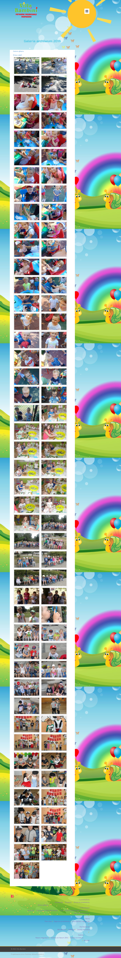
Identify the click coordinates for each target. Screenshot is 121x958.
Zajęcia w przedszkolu (62, 921)
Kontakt (87, 940)
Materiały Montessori (82, 913)
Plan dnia (48, 921)
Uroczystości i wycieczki (81, 921)
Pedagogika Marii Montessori (47, 911)
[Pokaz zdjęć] (17, 55)
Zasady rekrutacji (83, 930)
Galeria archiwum (76, 938)
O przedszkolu (84, 900)
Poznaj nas (59, 902)
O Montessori (85, 908)
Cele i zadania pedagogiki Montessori (74, 911)
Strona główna (43, 905)
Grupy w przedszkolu (82, 902)
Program (68, 902)
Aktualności (61, 930)
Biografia (31, 911)
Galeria (80, 935)
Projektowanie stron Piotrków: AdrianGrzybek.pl (27, 954)
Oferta (87, 919)
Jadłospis (71, 930)
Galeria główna (18, 51)
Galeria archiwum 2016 (59, 938)
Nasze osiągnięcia (42, 938)
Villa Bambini (21, 949)
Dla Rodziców (85, 927)
